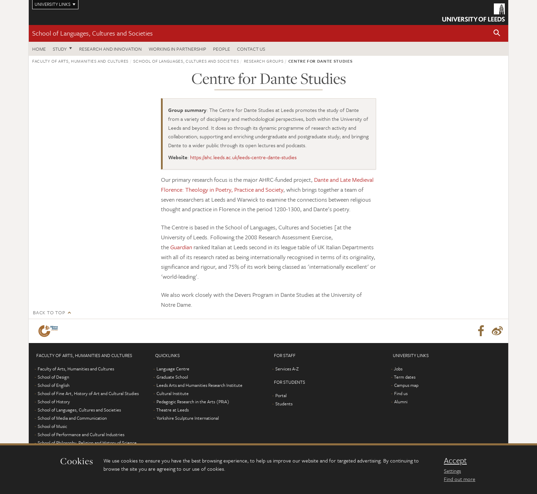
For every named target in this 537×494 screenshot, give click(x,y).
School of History (54, 401)
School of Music (52, 426)
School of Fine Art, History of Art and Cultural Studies (88, 393)
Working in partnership (177, 48)
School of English (54, 385)
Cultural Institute (173, 393)
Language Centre (173, 368)
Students (283, 403)
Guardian (181, 247)
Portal (281, 395)
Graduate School (172, 376)
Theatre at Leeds (172, 409)
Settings (452, 470)
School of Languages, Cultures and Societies (92, 33)
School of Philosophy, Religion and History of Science (87, 442)
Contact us (251, 48)
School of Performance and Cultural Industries (81, 434)
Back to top (49, 312)
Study (60, 48)
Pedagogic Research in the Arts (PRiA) (193, 401)
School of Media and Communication (72, 418)
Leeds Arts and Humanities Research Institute (199, 385)
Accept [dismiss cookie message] (455, 460)
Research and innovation (110, 48)
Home (39, 48)
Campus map (406, 385)
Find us (401, 393)
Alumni (401, 401)
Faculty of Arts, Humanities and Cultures (80, 61)
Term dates (404, 376)
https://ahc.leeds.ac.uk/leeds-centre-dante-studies (243, 157)
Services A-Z (287, 368)
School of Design (53, 376)
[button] (497, 33)
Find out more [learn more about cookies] (459, 479)
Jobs (398, 368)
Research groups (264, 61)
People (221, 48)
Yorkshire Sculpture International (188, 418)
